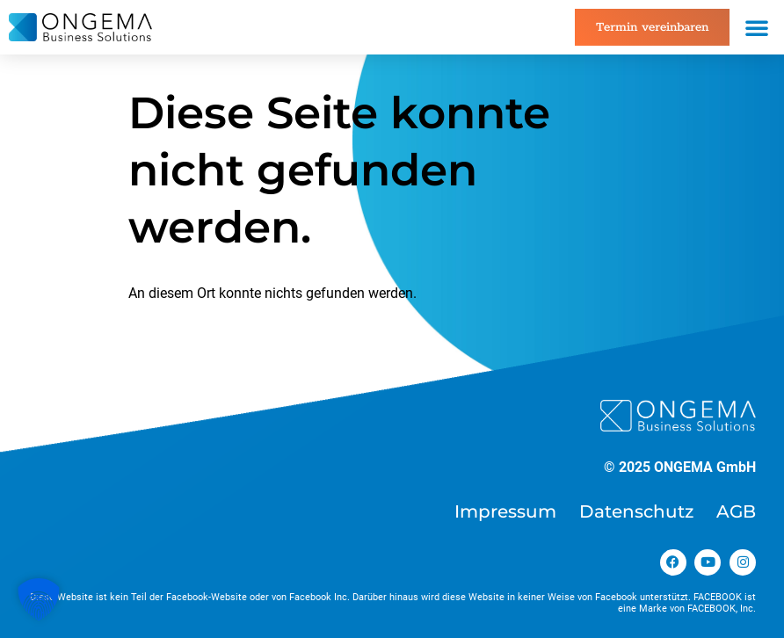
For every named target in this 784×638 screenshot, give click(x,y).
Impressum (505, 511)
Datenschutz (636, 511)
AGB (736, 511)
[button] (756, 27)
